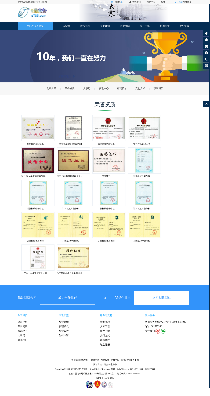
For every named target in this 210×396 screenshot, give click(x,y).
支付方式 (140, 88)
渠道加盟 (64, 315)
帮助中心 (151, 2)
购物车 (119, 2)
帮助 (206, 53)
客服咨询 (206, 40)
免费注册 (187, 2)
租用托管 (165, 26)
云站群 (66, 26)
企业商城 (125, 26)
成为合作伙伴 (67, 297)
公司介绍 (51, 88)
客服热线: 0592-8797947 (206, 60)
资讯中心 (104, 88)
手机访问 (136, 2)
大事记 (86, 88)
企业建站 (105, 26)
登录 (180, 2)
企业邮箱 (185, 26)
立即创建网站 (161, 297)
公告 (206, 33)
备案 (163, 2)
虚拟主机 (85, 26)
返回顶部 (206, 104)
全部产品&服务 (35, 26)
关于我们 (22, 315)
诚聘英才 (122, 88)
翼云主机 (145, 26)
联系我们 (158, 88)
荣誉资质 (70, 88)
